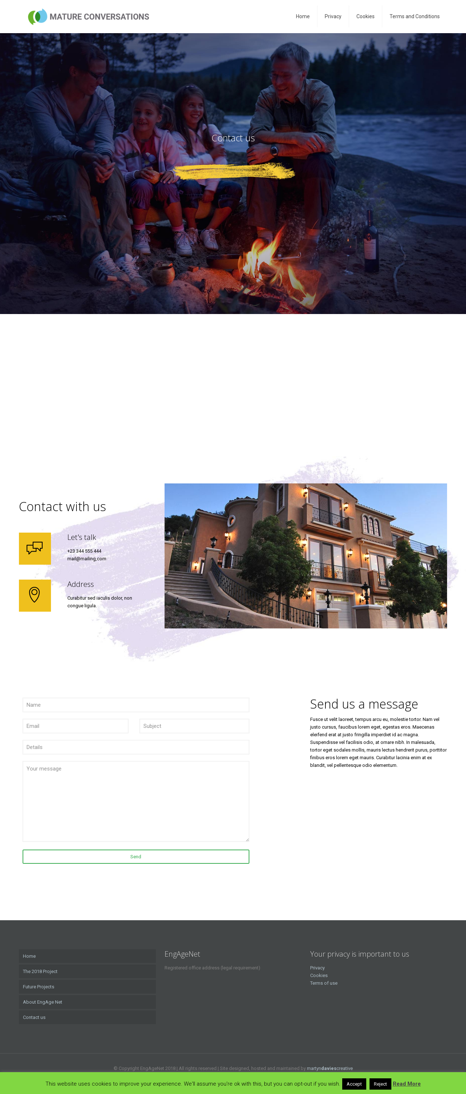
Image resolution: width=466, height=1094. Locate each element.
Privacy (317, 968)
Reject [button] (380, 1084)
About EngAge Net (42, 1002)
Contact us (34, 1017)
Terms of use (323, 983)
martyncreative (330, 1068)
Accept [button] (354, 1084)
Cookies (319, 975)
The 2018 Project (40, 971)
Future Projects (38, 986)
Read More (407, 1084)
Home (29, 956)
